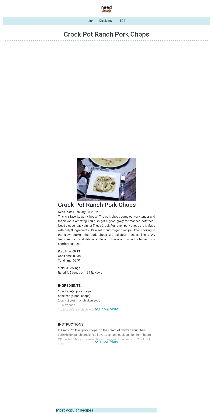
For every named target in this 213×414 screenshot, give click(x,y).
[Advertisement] (106, 70)
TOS (122, 21)
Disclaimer (106, 21)
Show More (106, 309)
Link (90, 21)
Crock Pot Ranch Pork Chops (106, 34)
